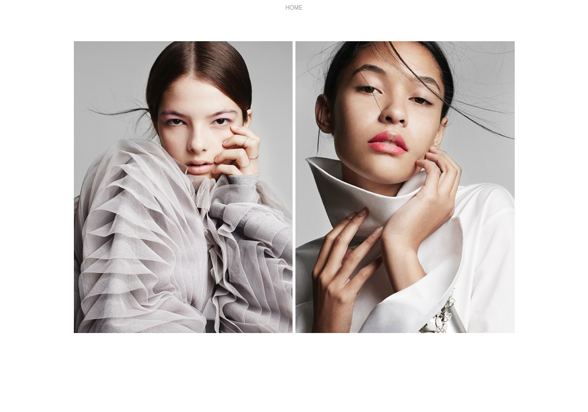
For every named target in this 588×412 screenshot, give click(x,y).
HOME (294, 8)
